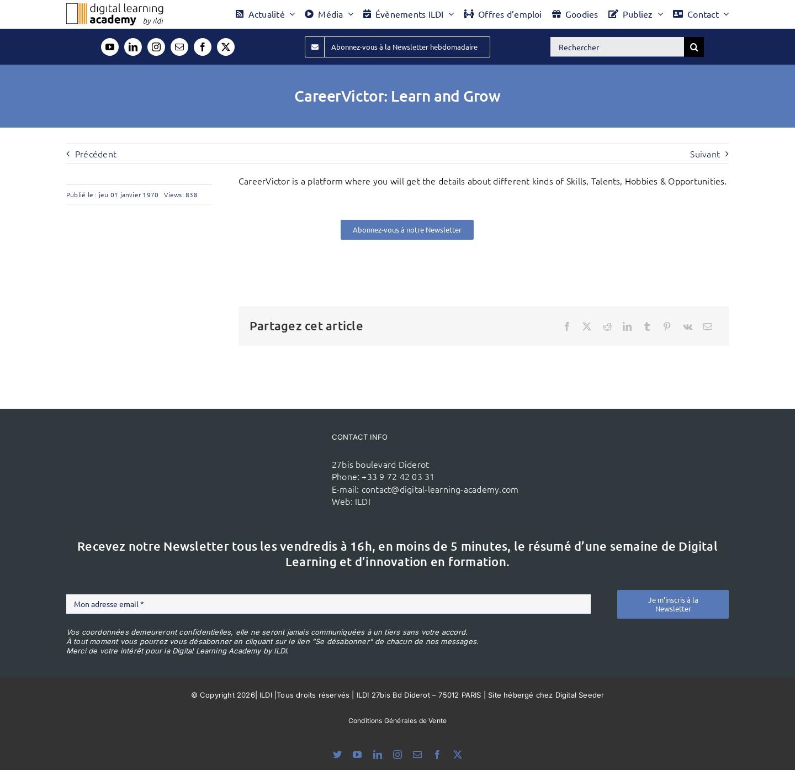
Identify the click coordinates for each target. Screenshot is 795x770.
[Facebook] (567, 326)
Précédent (95, 153)
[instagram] (156, 47)
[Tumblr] (647, 326)
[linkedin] (133, 47)
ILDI (362, 501)
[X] (587, 326)
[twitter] (226, 47)
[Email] (708, 326)
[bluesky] (337, 754)
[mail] (179, 47)
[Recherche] (694, 47)
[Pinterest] (667, 326)
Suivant (705, 153)
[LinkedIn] (627, 326)
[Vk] (687, 326)
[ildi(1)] (265, 451)
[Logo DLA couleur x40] (114, 8)
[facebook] (202, 47)
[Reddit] (607, 326)
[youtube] (110, 47)
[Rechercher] (617, 47)
